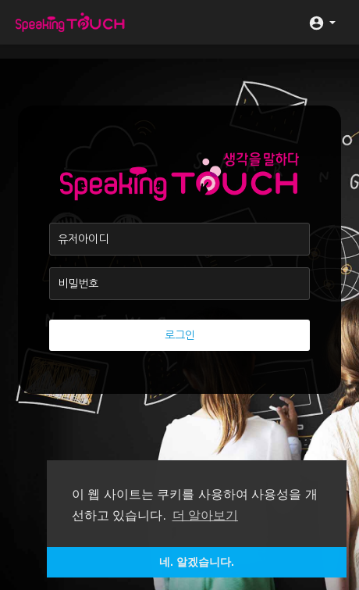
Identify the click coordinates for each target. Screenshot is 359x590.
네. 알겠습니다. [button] (196, 562)
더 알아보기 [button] (205, 515)
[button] (321, 22)
